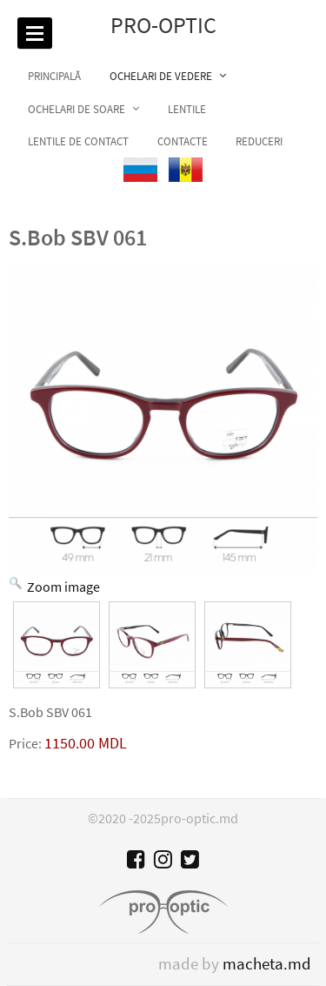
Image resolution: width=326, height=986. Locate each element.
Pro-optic (163, 25)
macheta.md (267, 964)
